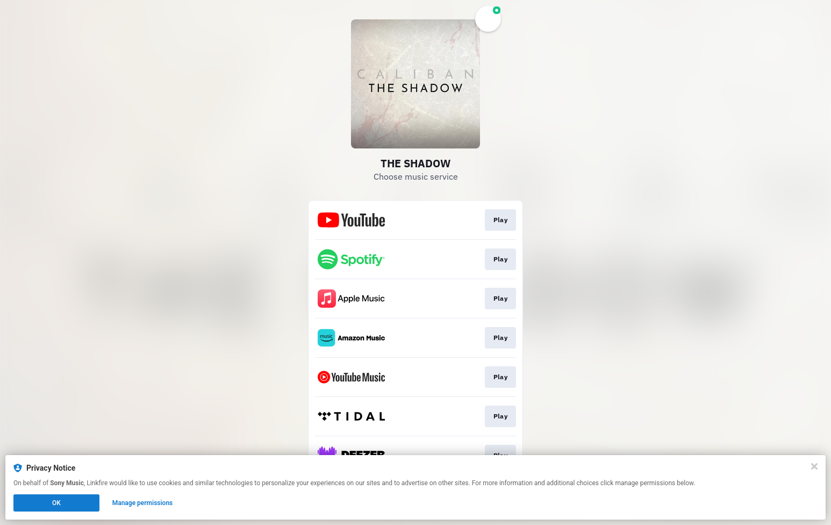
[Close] (814, 466)
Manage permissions (142, 503)
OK (56, 503)
